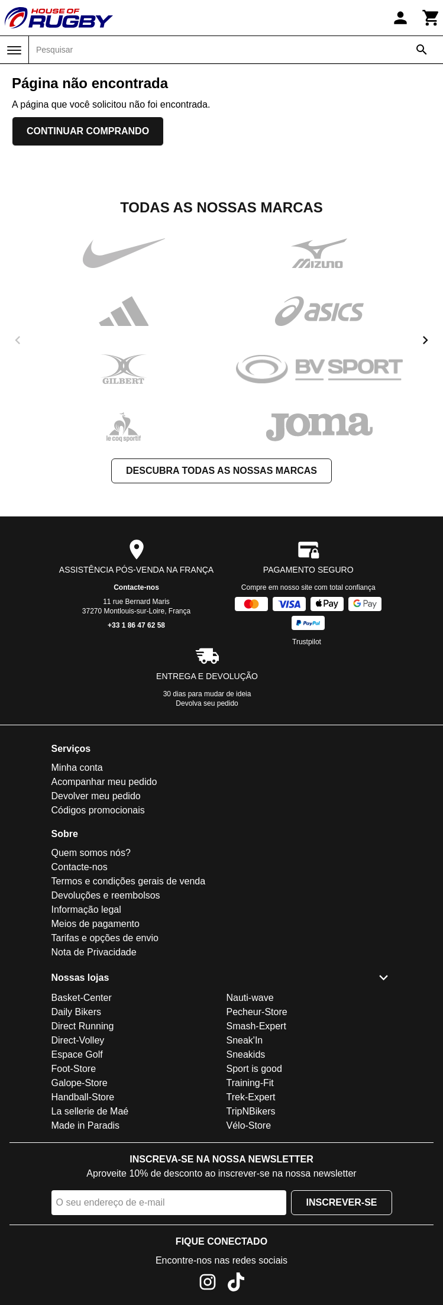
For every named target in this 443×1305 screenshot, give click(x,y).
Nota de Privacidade (94, 952)
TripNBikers (251, 1111)
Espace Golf (77, 1054)
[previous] (17, 340)
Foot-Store (73, 1069)
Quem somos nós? (91, 853)
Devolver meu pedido (96, 796)
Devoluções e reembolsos (105, 895)
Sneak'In (245, 1040)
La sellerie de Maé (90, 1111)
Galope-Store (79, 1083)
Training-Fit (250, 1083)
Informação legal (86, 910)
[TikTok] (236, 1284)
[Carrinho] (431, 17)
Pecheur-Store (257, 1012)
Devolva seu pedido (207, 703)
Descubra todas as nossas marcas (221, 471)
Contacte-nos (136, 587)
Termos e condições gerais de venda (128, 881)
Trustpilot (306, 642)
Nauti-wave (250, 998)
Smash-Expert (256, 1026)
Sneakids (246, 1054)
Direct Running (82, 1026)
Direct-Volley (78, 1040)
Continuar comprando (88, 131)
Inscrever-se (341, 1202)
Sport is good (254, 1069)
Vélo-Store (249, 1125)
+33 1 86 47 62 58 (136, 625)
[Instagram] (207, 1284)
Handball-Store (83, 1097)
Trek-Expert (251, 1097)
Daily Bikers (76, 1012)
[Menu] (14, 50)
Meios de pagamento (95, 924)
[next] (425, 340)
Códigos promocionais (98, 810)
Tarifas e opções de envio (105, 938)
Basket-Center (81, 998)
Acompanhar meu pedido (104, 782)
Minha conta (77, 768)
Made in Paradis (85, 1125)
